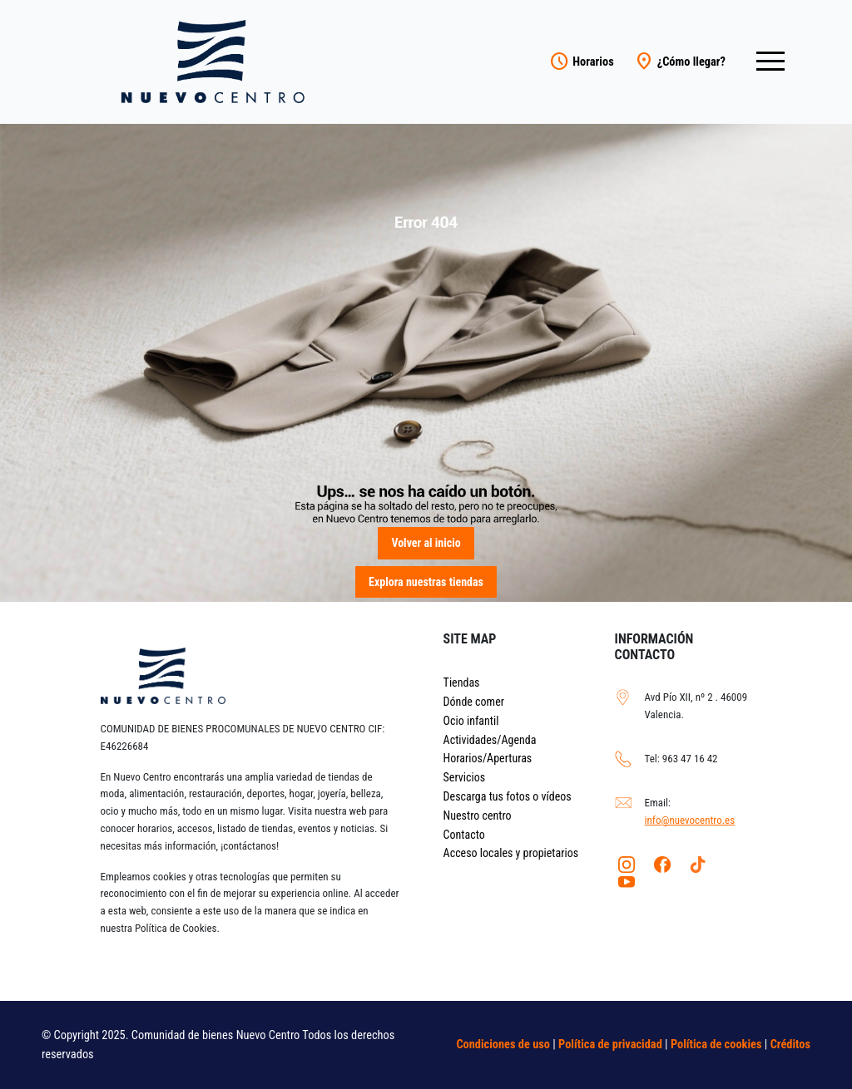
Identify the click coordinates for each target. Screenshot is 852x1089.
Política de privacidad (610, 1044)
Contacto (464, 834)
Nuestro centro (477, 815)
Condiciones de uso (503, 1044)
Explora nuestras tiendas (426, 582)
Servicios (464, 777)
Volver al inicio (425, 542)
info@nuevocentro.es (690, 820)
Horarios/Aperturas (487, 758)
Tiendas (461, 682)
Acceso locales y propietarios (511, 853)
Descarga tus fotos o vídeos (507, 796)
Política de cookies (716, 1044)
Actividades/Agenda (490, 740)
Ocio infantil (471, 720)
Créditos (790, 1044)
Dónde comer (473, 701)
